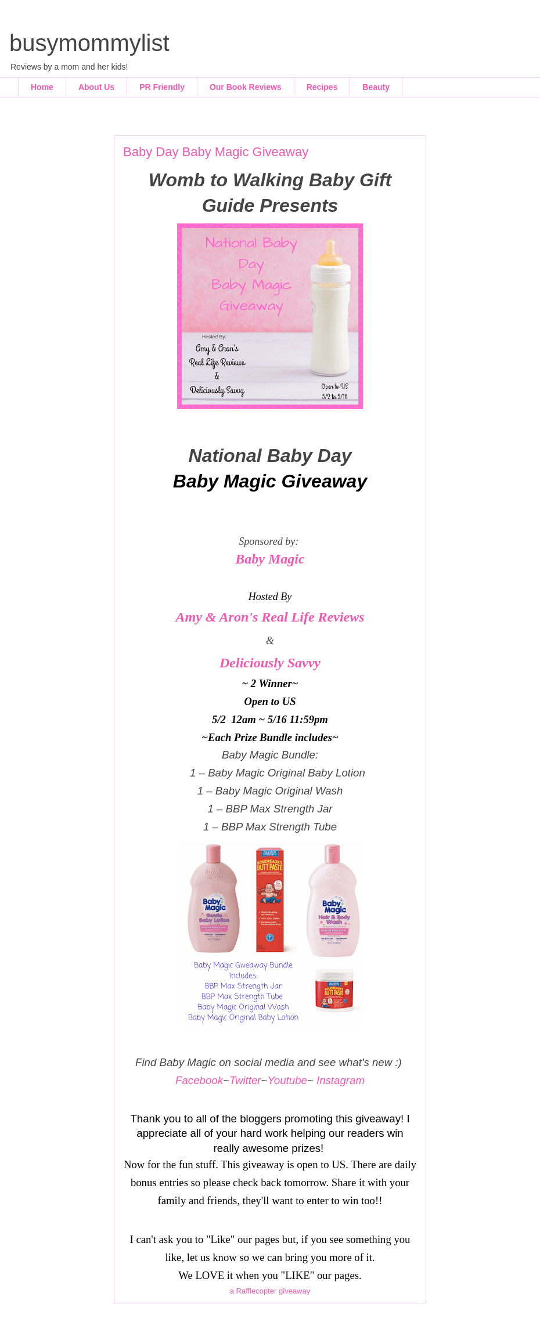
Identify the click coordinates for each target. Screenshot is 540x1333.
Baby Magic (269, 558)
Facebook (199, 1080)
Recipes (322, 87)
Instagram (340, 1080)
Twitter (245, 1080)
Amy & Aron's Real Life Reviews (269, 616)
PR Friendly (162, 87)
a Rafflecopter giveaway (270, 1291)
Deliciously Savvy (270, 662)
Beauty (376, 87)
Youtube (287, 1080)
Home (42, 87)
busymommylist (89, 43)
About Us (96, 87)
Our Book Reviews (246, 87)
